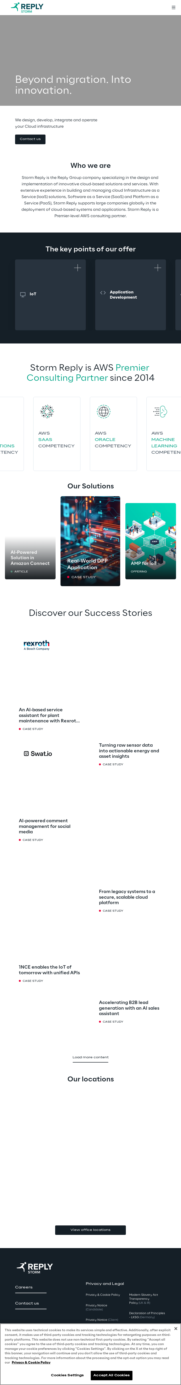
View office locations (90, 1230)
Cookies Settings (67, 1375)
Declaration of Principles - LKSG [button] (147, 1315)
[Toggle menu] (173, 7)
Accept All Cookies (111, 1375)
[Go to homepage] (31, 7)
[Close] (176, 1328)
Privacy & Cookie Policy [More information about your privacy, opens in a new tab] (31, 1362)
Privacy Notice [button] (96, 1307)
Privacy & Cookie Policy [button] (103, 1294)
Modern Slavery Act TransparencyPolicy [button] (143, 1299)
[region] (90, 1354)
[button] (30, 139)
